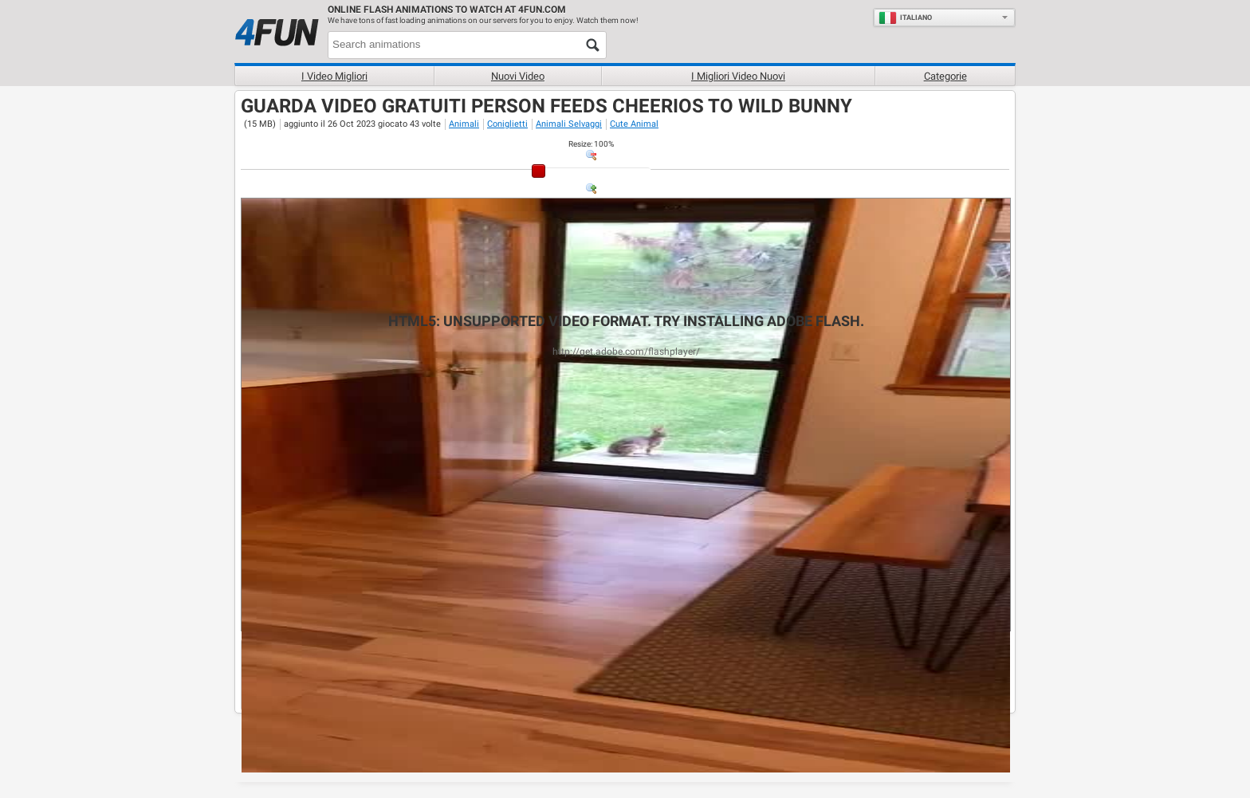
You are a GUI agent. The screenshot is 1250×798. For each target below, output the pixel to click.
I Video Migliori (334, 76)
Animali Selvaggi (569, 124)
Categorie (945, 76)
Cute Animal (634, 124)
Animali (464, 124)
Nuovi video (517, 76)
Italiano (905, 17)
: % (591, 144)
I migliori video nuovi (738, 76)
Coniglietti (507, 124)
